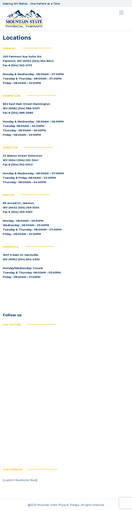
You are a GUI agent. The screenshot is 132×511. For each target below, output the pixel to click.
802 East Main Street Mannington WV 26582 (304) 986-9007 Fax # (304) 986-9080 (26, 108)
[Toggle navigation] (121, 12)
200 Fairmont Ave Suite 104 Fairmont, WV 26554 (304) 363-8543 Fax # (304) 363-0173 (28, 61)
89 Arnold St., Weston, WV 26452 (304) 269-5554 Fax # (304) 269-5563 (21, 207)
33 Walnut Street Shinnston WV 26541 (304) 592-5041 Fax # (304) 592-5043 (22, 160)
